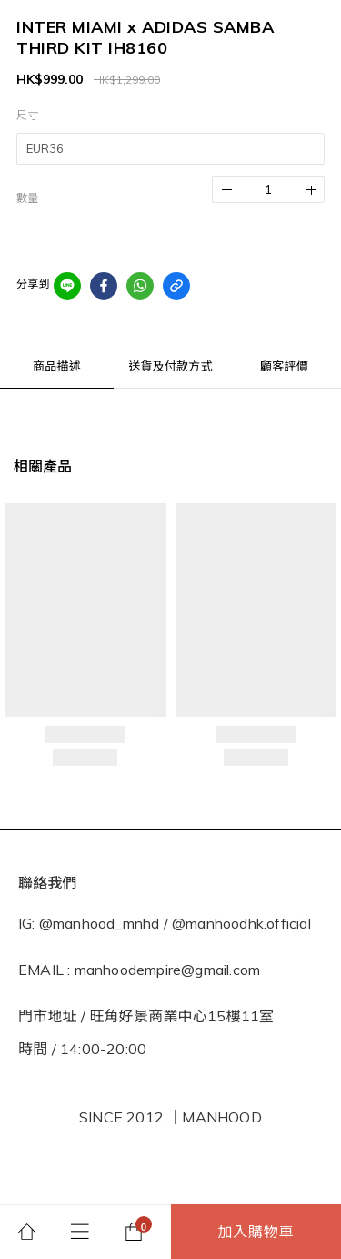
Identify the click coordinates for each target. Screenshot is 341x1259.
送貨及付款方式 (170, 366)
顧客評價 (284, 366)
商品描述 (57, 366)
